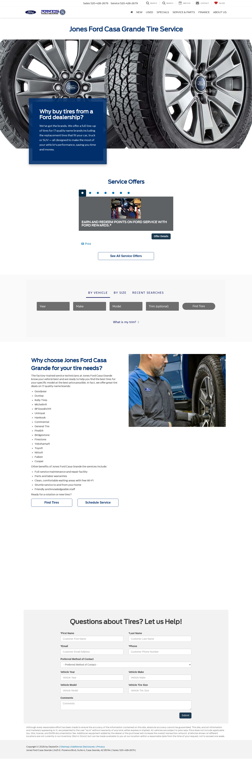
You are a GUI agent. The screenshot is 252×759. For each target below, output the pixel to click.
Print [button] (86, 243)
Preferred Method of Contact (77, 659)
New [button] (139, 12)
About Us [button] (220, 12)
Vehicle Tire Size (138, 685)
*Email (64, 646)
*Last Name (135, 633)
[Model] (126, 306)
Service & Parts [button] (184, 12)
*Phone (133, 646)
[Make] (89, 306)
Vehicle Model (69, 685)
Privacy (101, 747)
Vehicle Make (136, 672)
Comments (67, 698)
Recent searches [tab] (148, 293)
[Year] (53, 306)
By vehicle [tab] (98, 293)
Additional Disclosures (83, 747)
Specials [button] (163, 12)
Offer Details (161, 236)
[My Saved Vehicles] (219, 3)
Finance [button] (204, 12)
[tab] (82, 193)
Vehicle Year (68, 672)
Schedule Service (98, 503)
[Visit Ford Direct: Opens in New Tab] (137, 750)
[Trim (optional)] (162, 306)
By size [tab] (120, 293)
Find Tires (51, 503)
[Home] (132, 12)
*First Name (67, 633)
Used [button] (149, 12)
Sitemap (64, 747)
